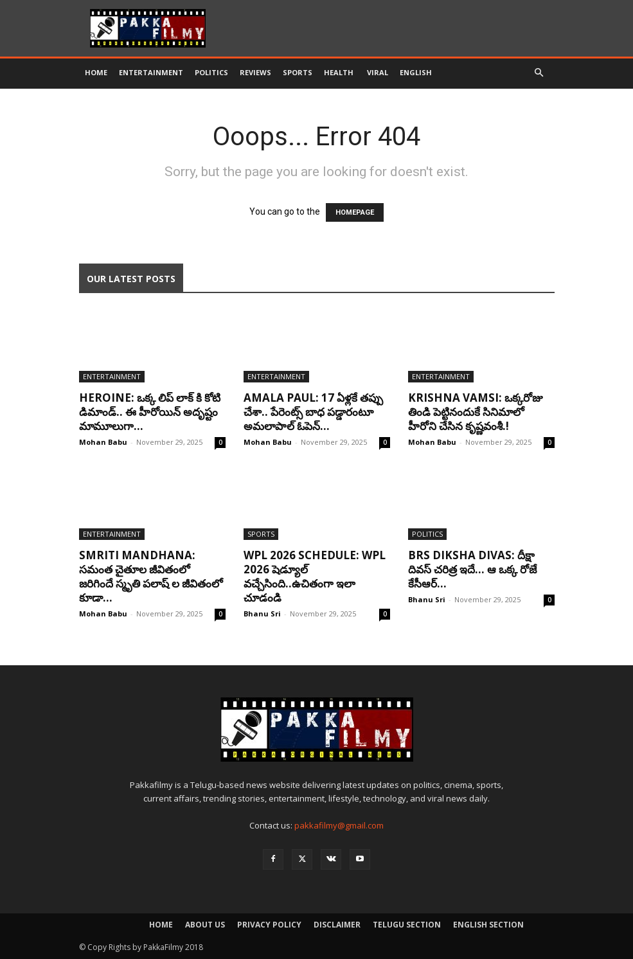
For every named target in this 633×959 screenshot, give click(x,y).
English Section (488, 924)
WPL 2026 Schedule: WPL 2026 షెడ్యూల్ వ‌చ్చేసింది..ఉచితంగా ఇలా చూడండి (315, 576)
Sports (297, 72)
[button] (539, 73)
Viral (377, 72)
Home (96, 72)
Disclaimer (337, 924)
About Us (205, 924)
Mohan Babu (103, 442)
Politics (211, 72)
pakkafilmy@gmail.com (339, 825)
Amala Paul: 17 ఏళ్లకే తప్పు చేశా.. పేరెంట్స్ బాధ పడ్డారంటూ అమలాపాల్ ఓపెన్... (313, 411)
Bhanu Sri (262, 613)
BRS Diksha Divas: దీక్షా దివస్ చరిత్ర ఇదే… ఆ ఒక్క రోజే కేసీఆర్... (472, 569)
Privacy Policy (269, 924)
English (416, 72)
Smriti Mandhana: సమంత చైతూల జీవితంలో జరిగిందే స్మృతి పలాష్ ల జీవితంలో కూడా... (151, 576)
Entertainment (151, 72)
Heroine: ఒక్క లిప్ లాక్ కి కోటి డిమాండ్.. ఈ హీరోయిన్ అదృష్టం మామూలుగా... (149, 411)
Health (339, 72)
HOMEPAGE (354, 212)
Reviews (255, 72)
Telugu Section (407, 924)
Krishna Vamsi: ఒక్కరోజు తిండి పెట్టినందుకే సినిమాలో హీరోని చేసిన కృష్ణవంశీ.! (475, 411)
